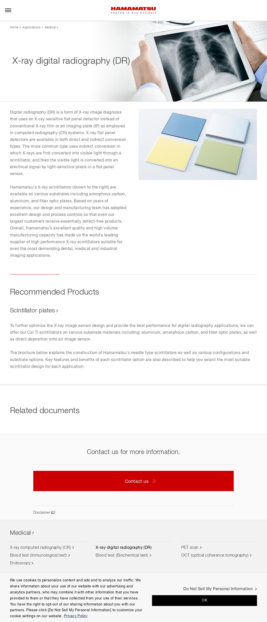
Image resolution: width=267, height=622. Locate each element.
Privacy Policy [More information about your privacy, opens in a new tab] (76, 616)
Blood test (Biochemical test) (122, 556)
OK (204, 600)
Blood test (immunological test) (38, 556)
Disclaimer (42, 513)
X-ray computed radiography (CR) (40, 548)
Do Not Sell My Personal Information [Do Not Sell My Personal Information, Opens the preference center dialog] (218, 589)
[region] (133, 597)
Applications (31, 27)
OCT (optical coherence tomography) (214, 556)
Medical (50, 27)
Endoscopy (20, 564)
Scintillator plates (35, 310)
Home (14, 27)
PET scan (190, 548)
